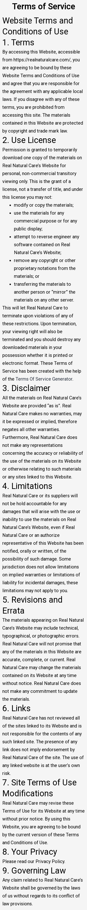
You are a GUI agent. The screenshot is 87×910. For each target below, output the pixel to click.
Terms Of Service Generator (44, 379)
